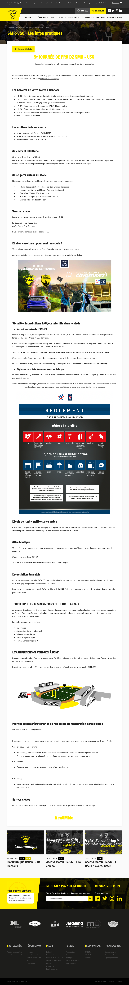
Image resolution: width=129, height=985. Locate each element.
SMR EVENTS (100, 17)
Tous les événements (14, 955)
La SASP (49, 952)
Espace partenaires (111, 958)
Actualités (20, 27)
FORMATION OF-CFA (54, 958)
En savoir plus (115, 3)
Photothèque (90, 955)
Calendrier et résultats (35, 955)
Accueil (10, 27)
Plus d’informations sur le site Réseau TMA (30, 232)
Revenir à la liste (23, 49)
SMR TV (88, 952)
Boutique (69, 958)
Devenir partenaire (111, 955)
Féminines (50, 966)
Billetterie (111, 981)
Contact (119, 981)
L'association (51, 955)
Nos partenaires (110, 952)
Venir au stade (71, 955)
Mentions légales (100, 981)
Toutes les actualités (34, 27)
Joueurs (30, 952)
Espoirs (49, 963)
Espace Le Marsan (72, 960)
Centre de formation (53, 960)
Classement (31, 963)
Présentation (70, 952)
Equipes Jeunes (52, 969)
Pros (47, 27)
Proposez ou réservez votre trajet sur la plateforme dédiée (58, 255)
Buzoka (88, 958)
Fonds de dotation (114, 17)
